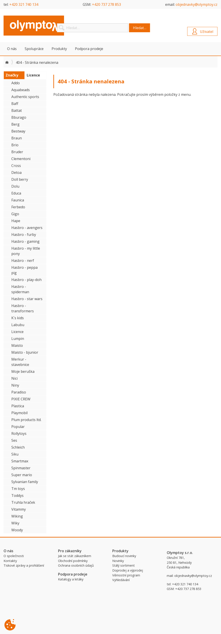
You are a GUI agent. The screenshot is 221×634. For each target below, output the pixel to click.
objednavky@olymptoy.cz (196, 4)
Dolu (15, 186)
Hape (15, 220)
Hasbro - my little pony (25, 251)
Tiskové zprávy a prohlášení (24, 565)
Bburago (18, 117)
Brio (14, 144)
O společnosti (14, 556)
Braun (16, 138)
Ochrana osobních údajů (76, 565)
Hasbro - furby (23, 234)
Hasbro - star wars (26, 298)
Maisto (17, 345)
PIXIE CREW (20, 399)
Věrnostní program (126, 575)
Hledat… (139, 27)
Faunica (17, 200)
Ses (14, 440)
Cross (16, 165)
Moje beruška (22, 371)
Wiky (15, 523)
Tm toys (18, 488)
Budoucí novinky (124, 556)
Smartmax (19, 461)
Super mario (21, 474)
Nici (14, 378)
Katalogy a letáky (70, 579)
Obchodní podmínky (73, 561)
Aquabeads (20, 89)
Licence (17, 331)
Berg (15, 124)
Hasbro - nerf (22, 260)
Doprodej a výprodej (127, 570)
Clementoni (20, 158)
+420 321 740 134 (23, 4)
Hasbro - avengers (26, 227)
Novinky (118, 561)
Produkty (59, 48)
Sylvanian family (24, 481)
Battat (16, 110)
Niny (15, 385)
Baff (14, 103)
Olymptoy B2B (37, 26)
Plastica (17, 405)
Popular (18, 426)
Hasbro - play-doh (26, 279)
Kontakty (10, 561)
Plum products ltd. (26, 419)
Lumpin (17, 338)
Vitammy (18, 509)
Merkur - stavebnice (20, 362)
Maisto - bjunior (24, 352)
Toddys (17, 495)
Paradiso (18, 392)
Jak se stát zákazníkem (74, 556)
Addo (15, 82)
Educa (16, 193)
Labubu (17, 324)
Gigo (15, 213)
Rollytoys (18, 433)
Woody (17, 530)
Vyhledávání (121, 580)
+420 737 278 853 (106, 4)
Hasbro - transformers (22, 308)
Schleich (18, 447)
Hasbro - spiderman (20, 289)
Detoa (16, 172)
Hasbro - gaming (25, 241)
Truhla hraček (23, 502)
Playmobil (19, 412)
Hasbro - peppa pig (24, 270)
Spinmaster (20, 467)
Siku (14, 454)
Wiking (17, 516)
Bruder (17, 151)
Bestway (18, 131)
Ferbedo (18, 207)
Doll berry (19, 179)
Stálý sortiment (123, 565)
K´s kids (17, 317)
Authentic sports (25, 96)
